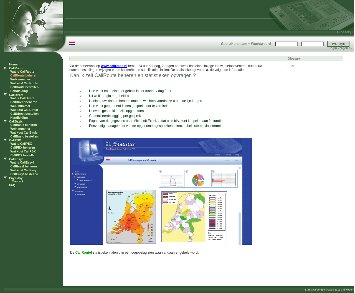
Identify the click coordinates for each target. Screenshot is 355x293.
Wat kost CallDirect (24, 109)
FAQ (12, 185)
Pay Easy (15, 178)
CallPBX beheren (23, 147)
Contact (17, 181)
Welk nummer (20, 79)
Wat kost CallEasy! (23, 170)
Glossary (344, 32)
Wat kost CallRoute (24, 83)
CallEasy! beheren (23, 166)
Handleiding (19, 91)
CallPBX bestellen (24, 155)
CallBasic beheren (23, 124)
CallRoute (16, 68)
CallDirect (16, 94)
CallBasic (16, 121)
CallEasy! (16, 159)
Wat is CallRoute (22, 71)
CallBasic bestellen (24, 136)
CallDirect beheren (23, 102)
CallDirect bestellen (24, 113)
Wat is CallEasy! (22, 162)
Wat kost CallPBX (23, 151)
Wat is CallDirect (22, 98)
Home (13, 64)
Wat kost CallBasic (23, 132)
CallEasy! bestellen (24, 174)
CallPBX (15, 140)
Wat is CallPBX (21, 143)
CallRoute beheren (23, 75)
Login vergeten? (341, 48)
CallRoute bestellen (24, 87)
